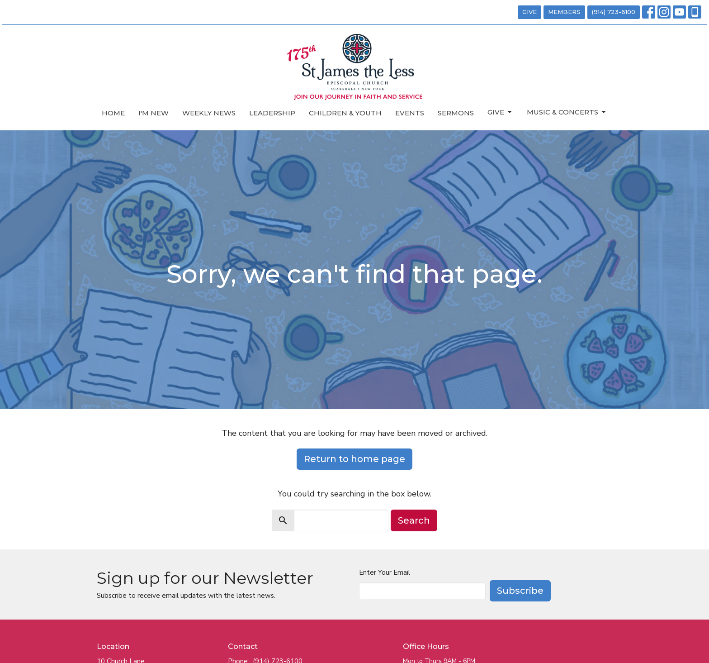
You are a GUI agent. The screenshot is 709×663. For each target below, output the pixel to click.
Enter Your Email (384, 572)
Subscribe (520, 590)
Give (500, 112)
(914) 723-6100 (613, 11)
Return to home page (354, 458)
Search (414, 520)
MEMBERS (564, 11)
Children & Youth (345, 113)
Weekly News (209, 113)
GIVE (529, 11)
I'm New (153, 113)
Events (409, 113)
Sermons (456, 113)
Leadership (272, 113)
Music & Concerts (567, 112)
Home (113, 113)
